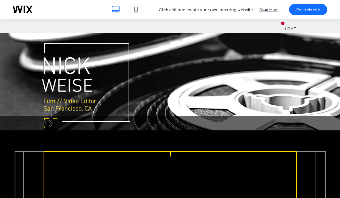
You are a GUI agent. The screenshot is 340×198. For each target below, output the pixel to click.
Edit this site (308, 9)
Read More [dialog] (268, 9)
